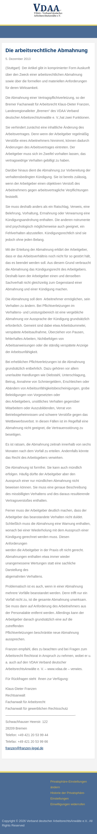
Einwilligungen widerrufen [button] (67, 804)
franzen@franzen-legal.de (24, 748)
